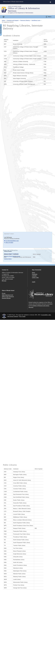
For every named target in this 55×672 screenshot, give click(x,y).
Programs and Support (13, 20)
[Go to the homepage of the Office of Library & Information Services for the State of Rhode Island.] (5, 9)
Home (3, 20)
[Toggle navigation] (48, 16)
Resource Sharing (25, 20)
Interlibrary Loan (36, 20)
